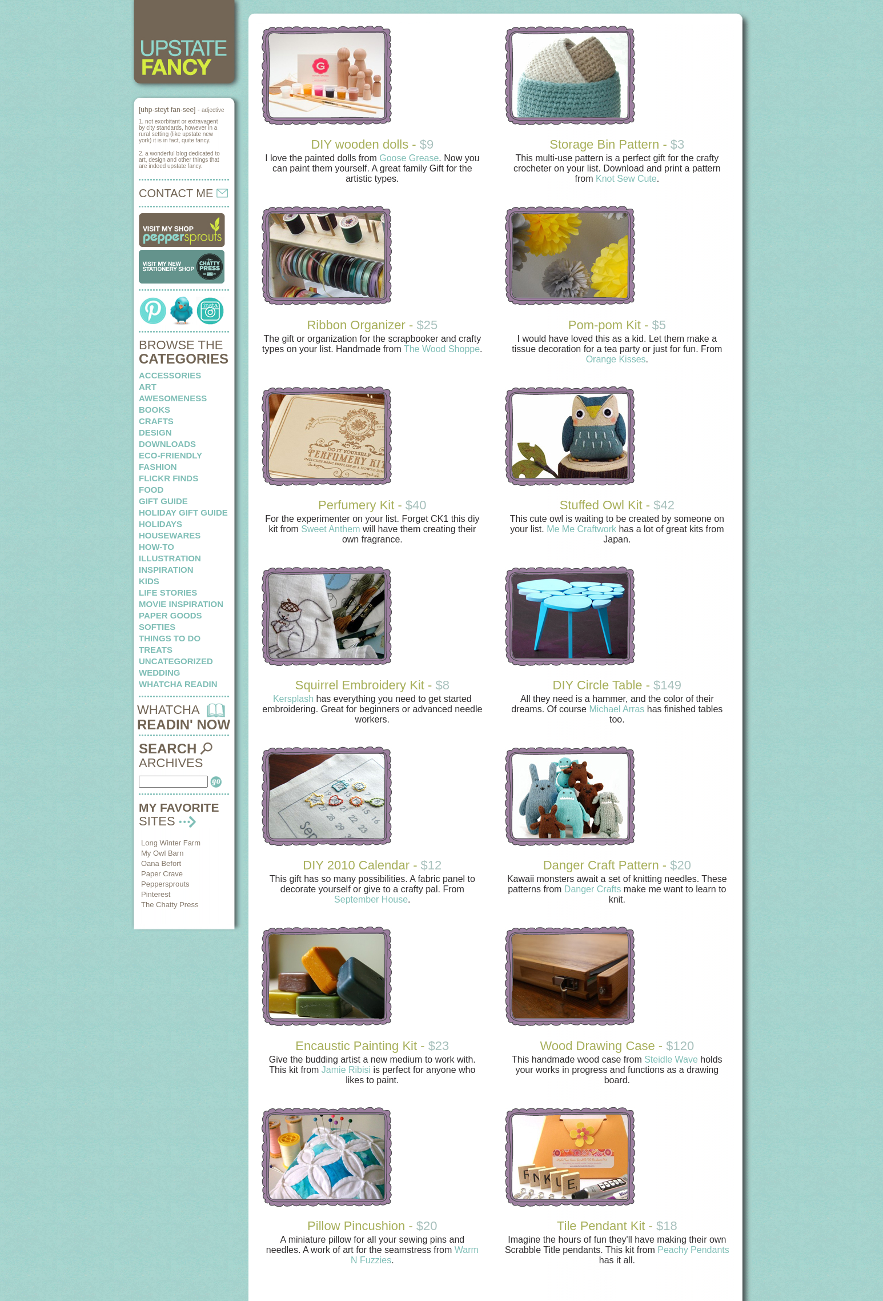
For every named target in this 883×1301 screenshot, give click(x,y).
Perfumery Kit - (372, 505)
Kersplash (293, 699)
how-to (156, 547)
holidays (160, 524)
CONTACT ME (183, 193)
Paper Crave (162, 873)
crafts (156, 421)
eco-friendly (170, 455)
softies (157, 627)
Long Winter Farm (170, 843)
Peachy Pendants (693, 1250)
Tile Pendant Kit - (617, 1226)
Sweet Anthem (330, 529)
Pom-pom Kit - (617, 325)
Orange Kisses (616, 359)
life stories (168, 592)
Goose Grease (409, 158)
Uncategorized (176, 661)
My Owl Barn (162, 853)
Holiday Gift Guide (183, 512)
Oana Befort (161, 863)
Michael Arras (616, 709)
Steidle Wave (671, 1059)
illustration (170, 558)
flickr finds (168, 478)
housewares (169, 535)
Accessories (170, 375)
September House (371, 899)
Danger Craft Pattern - (617, 865)
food (151, 489)
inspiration (166, 569)
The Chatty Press (169, 904)
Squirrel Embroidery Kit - (372, 685)
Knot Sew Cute (626, 178)
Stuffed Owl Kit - (617, 505)
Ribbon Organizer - (372, 325)
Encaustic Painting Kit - (372, 1046)
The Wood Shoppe (442, 349)
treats (155, 650)
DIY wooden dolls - (372, 144)
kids (149, 581)
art (147, 387)
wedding (159, 672)
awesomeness (173, 398)
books (154, 409)
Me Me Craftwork (581, 529)
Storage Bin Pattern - (616, 144)
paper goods (170, 615)
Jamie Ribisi (346, 1070)
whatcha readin (178, 684)
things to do (169, 638)
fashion (158, 467)
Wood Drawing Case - (617, 1046)
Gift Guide (163, 501)
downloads (167, 444)
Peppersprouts (165, 884)
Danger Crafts (592, 889)
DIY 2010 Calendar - (372, 865)
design (155, 432)
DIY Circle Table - (617, 685)
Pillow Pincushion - (372, 1226)
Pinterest (155, 894)
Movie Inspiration (181, 604)
